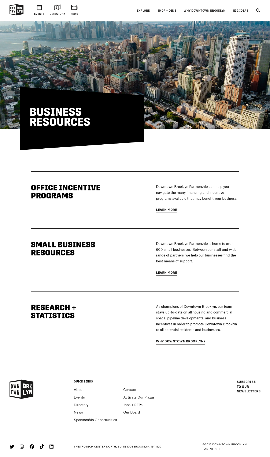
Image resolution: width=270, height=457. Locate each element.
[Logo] (16, 14)
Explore (143, 10)
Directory (81, 405)
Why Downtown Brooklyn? (180, 342)
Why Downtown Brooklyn (205, 10)
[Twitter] (13, 446)
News (78, 412)
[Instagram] (22, 446)
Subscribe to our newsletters (249, 386)
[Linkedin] (51, 446)
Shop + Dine (167, 10)
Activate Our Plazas (139, 397)
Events (79, 397)
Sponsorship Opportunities (95, 420)
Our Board (131, 412)
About (79, 389)
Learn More (166, 211)
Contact (129, 389)
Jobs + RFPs (133, 405)
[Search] (258, 11)
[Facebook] (33, 446)
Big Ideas (240, 10)
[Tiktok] (42, 446)
